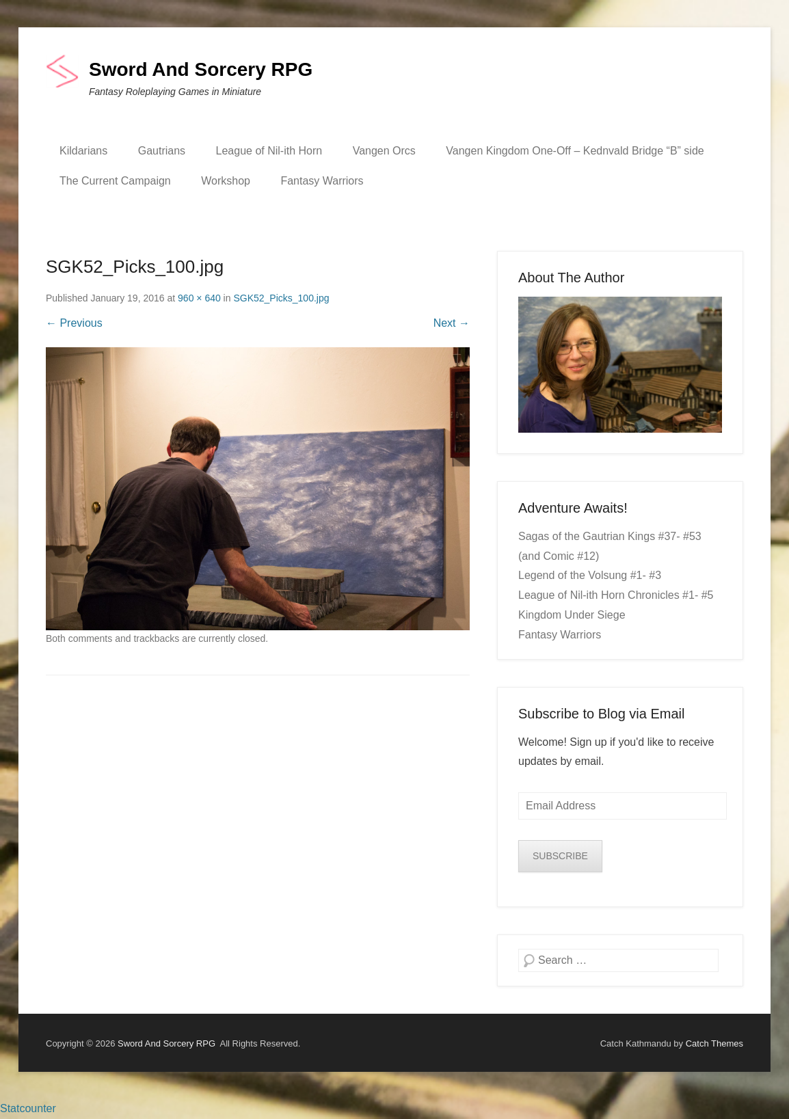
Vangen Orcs (384, 151)
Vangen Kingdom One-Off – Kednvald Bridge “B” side (575, 151)
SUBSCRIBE (560, 855)
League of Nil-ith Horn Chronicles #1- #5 (615, 595)
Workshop (225, 181)
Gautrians (161, 151)
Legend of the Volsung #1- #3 (589, 575)
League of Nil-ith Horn (269, 151)
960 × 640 (199, 298)
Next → (451, 323)
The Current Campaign (115, 181)
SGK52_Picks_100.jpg (281, 298)
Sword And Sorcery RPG (200, 69)
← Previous (74, 323)
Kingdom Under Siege (572, 615)
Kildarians (83, 151)
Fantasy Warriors (321, 181)
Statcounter (28, 1108)
